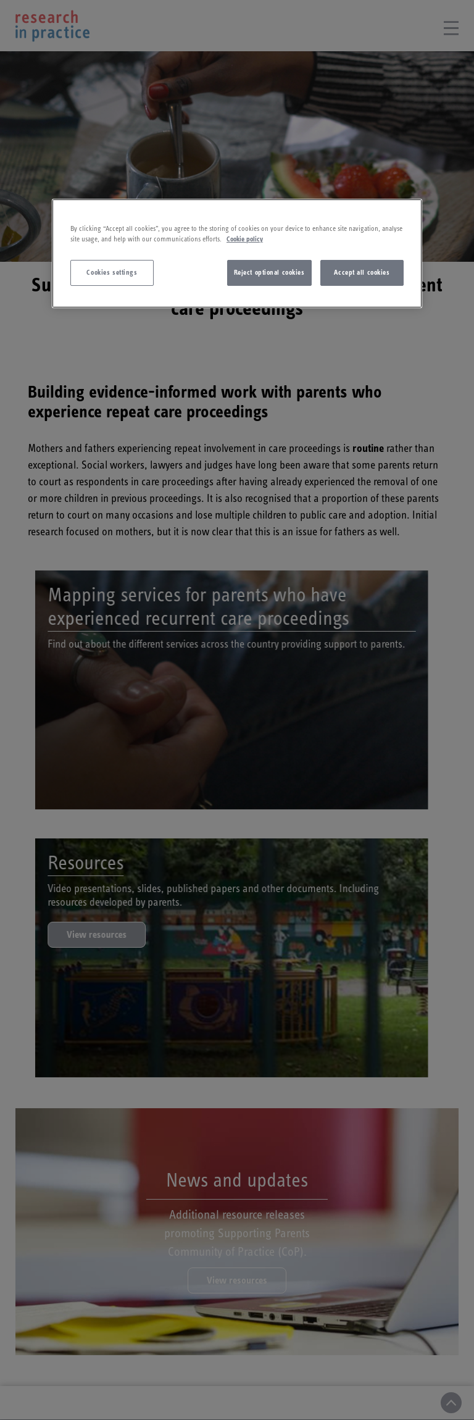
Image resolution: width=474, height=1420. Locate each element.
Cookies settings (111, 272)
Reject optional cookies (269, 272)
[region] (237, 253)
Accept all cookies (361, 272)
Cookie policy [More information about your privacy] (245, 239)
